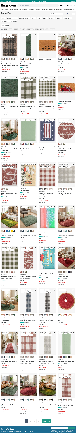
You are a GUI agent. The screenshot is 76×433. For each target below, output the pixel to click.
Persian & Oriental (9, 9)
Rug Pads (43, 9)
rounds (5, 29)
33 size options (23, 233)
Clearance (72, 9)
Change (47, 14)
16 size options (23, 104)
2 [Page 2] (30, 421)
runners (10, 29)
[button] (3, 18)
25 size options (4, 61)
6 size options (61, 274)
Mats (47, 9)
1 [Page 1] (26, 421)
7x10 (47, 29)
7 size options (61, 317)
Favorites (69, 5)
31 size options (4, 233)
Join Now (71, 428)
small (24, 29)
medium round (30, 29)
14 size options (23, 61)
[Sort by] (56, 14)
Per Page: (69, 13)
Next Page (46, 421)
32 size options (61, 61)
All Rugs (3, 9)
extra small (16, 29)
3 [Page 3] (34, 421)
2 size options (23, 146)
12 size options (4, 146)
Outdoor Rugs (31, 9)
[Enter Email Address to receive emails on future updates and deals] (59, 428)
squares (36, 29)
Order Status (72, 1)
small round (42, 29)
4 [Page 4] (38, 421)
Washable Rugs (17, 9)
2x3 (20, 29)
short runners (52, 29)
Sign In (62, 5)
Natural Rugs (24, 9)
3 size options (42, 144)
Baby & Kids (37, 9)
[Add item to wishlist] (16, 35)
